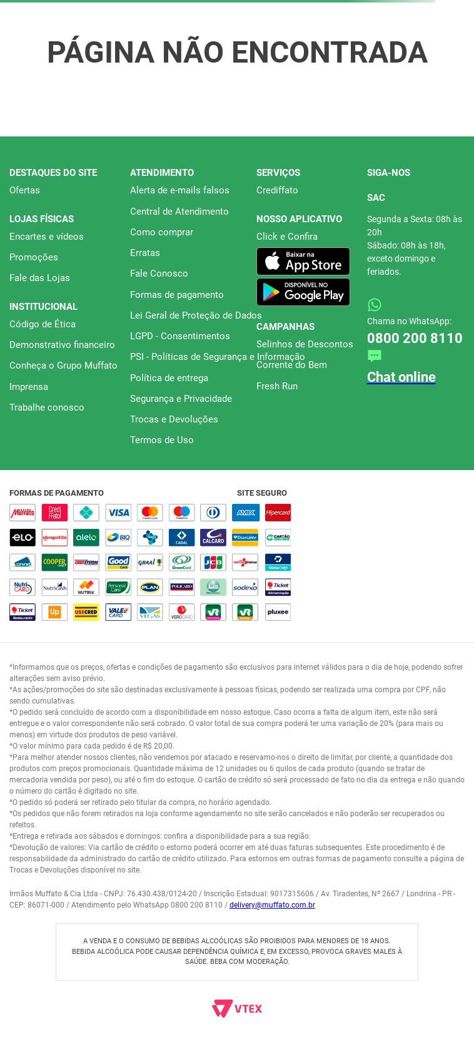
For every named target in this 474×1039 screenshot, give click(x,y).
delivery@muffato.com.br (272, 905)
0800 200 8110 (415, 338)
